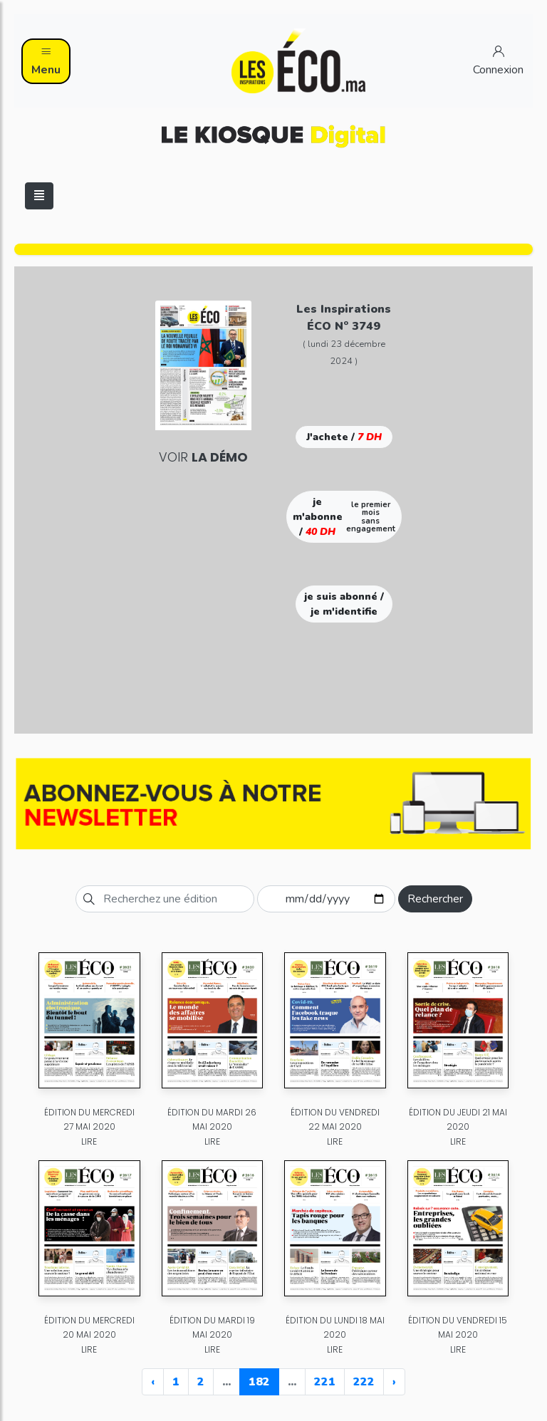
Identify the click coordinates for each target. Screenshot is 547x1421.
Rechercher (435, 899)
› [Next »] (394, 1382)
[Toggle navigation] (39, 195)
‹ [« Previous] (153, 1382)
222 (364, 1382)
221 (324, 1382)
